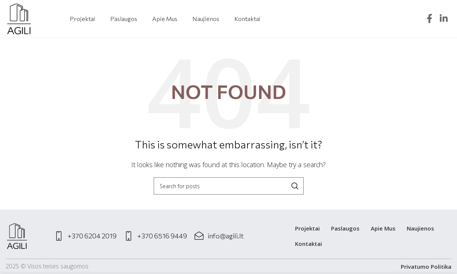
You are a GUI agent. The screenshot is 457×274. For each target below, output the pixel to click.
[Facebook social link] (429, 18)
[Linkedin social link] (443, 18)
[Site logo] (19, 18)
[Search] (229, 186)
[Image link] (17, 235)
